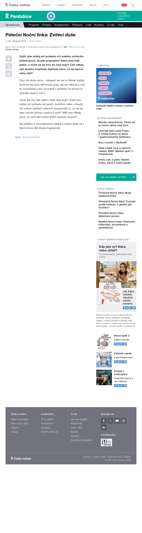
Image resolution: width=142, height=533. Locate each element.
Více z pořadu (105, 220)
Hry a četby (105, 73)
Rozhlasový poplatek (81, 491)
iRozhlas (45, 5)
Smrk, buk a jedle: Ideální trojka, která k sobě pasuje (125, 189)
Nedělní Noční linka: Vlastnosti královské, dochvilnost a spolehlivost (123, 273)
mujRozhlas (70, 5)
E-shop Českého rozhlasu (113, 291)
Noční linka (35, 41)
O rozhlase (96, 5)
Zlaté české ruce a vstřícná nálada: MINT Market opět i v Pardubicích (125, 175)
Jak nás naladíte (79, 471)
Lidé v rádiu (77, 479)
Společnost (13, 24)
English (127, 508)
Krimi (103, 78)
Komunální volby (19, 475)
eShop (14, 483)
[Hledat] (132, 5)
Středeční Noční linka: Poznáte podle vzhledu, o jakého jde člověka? (123, 242)
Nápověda (76, 475)
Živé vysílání (105, 93)
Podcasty (46, 479)
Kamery (121, 19)
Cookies (86, 508)
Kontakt (75, 487)
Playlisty (77, 24)
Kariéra (74, 483)
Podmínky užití (114, 508)
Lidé (88, 24)
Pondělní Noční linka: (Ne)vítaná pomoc (123, 257)
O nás (111, 24)
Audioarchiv (124, 16)
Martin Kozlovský (76, 94)
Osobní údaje (99, 508)
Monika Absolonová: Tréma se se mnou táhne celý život (125, 127)
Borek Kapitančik (31, 184)
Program (57, 5)
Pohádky (104, 83)
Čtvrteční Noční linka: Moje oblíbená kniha (123, 227)
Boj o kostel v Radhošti (121, 159)
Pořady (46, 24)
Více (122, 24)
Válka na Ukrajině (19, 471)
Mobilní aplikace (49, 483)
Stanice (82, 5)
